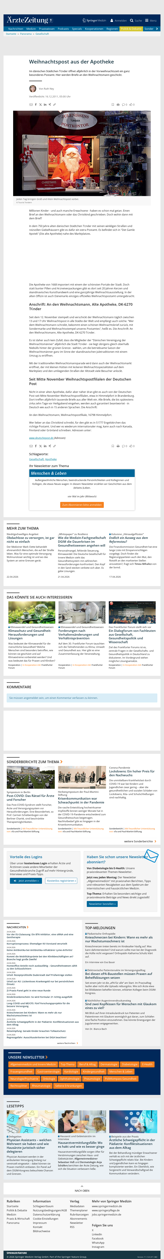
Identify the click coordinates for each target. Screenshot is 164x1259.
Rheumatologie (41, 1086)
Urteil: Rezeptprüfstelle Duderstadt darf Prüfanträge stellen (39, 975)
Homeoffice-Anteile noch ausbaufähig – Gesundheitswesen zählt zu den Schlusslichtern (42, 967)
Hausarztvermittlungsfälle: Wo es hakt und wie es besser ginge (81, 1145)
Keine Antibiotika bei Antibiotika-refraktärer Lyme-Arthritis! (39, 950)
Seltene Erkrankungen (68, 1086)
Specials (77, 29)
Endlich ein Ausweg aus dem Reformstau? (128, 540)
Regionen (112, 29)
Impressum (40, 1223)
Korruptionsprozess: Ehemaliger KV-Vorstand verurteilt (37, 943)
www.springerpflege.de (106, 1210)
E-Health (147, 1064)
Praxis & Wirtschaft (18, 1218)
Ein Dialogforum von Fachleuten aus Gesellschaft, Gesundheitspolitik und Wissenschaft (132, 636)
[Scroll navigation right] (157, 29)
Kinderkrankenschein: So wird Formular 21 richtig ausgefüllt (39, 997)
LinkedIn (97, 1234)
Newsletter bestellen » (102, 904)
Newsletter (76, 1223)
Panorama (13, 1223)
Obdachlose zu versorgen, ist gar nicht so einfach (30, 540)
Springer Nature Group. (74, 1256)
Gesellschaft (36, 459)
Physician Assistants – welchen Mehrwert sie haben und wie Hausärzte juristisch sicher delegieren (29, 1146)
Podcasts (63, 29)
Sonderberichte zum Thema (33, 761)
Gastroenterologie (48, 1071)
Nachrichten (15, 29)
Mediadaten (77, 1206)
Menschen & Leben (120, 1071)
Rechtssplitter (18, 1086)
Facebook (97, 1238)
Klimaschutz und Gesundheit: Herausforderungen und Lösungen (29, 634)
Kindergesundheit (94, 1071)
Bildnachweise (41, 1231)
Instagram (98, 1247)
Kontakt (37, 1227)
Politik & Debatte (131, 29)
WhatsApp (98, 1242)
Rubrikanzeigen (79, 1214)
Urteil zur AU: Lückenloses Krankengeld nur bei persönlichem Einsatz (40, 983)
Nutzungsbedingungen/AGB (50, 1210)
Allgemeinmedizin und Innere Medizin (33, 1064)
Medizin (31, 29)
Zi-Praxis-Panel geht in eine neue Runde (28, 990)
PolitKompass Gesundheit (120, 1078)
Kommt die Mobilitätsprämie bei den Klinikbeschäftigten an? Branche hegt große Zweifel (40, 958)
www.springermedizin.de (107, 1206)
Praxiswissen (47, 29)
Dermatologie (109, 1064)
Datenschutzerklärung (46, 1214)
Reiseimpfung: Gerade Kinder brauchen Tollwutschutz (36, 1031)
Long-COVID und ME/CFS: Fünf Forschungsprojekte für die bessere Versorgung (38, 1005)
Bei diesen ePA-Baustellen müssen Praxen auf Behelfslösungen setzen (118, 976)
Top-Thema (67, 1064)
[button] (150, 20)
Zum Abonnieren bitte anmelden (82, 505)
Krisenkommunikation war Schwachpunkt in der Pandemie (81, 800)
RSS (72, 1227)
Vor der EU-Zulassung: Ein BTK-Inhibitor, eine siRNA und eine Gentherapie (40, 936)
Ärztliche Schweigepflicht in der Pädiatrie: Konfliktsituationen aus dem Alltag (43, 1023)
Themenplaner (79, 1210)
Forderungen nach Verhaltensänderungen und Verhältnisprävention (78, 634)
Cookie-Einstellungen (45, 1218)
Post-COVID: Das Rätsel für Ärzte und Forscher (30, 798)
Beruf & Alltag (87, 1064)
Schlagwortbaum (43, 1206)
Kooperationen (94, 29)
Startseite (12, 1206)
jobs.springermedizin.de (106, 1214)
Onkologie (49, 1078)
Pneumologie (92, 1078)
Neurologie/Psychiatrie (24, 1078)
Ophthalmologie (69, 1078)
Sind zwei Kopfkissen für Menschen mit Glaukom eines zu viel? (120, 1006)
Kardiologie (71, 1071)
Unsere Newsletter (26, 1057)
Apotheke (51, 459)
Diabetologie (129, 1064)
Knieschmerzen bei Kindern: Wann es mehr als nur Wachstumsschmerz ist (34, 1014)
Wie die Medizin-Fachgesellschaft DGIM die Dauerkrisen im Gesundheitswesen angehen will (82, 542)
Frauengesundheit (21, 1071)
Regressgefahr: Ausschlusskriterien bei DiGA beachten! (36, 1037)
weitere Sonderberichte (140, 841)
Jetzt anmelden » (26, 881)
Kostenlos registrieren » (61, 881)
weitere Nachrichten (68, 1043)
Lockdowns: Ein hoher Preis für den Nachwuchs (132, 773)
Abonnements (78, 1218)
